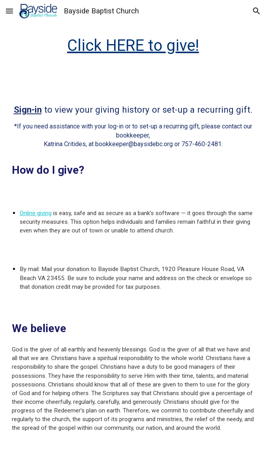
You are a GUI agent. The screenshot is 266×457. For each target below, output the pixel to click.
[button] (9, 11)
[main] (133, 45)
